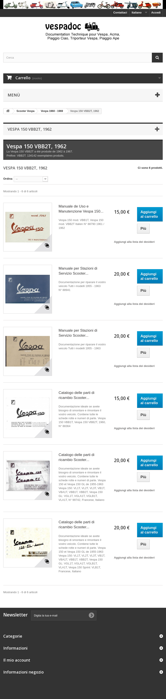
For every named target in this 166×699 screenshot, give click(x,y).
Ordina (7, 178)
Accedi (156, 12)
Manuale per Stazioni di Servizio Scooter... (78, 270)
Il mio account (16, 660)
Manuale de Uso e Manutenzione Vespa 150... (81, 208)
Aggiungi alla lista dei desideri (134, 241)
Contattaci (120, 12)
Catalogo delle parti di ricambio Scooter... (76, 395)
